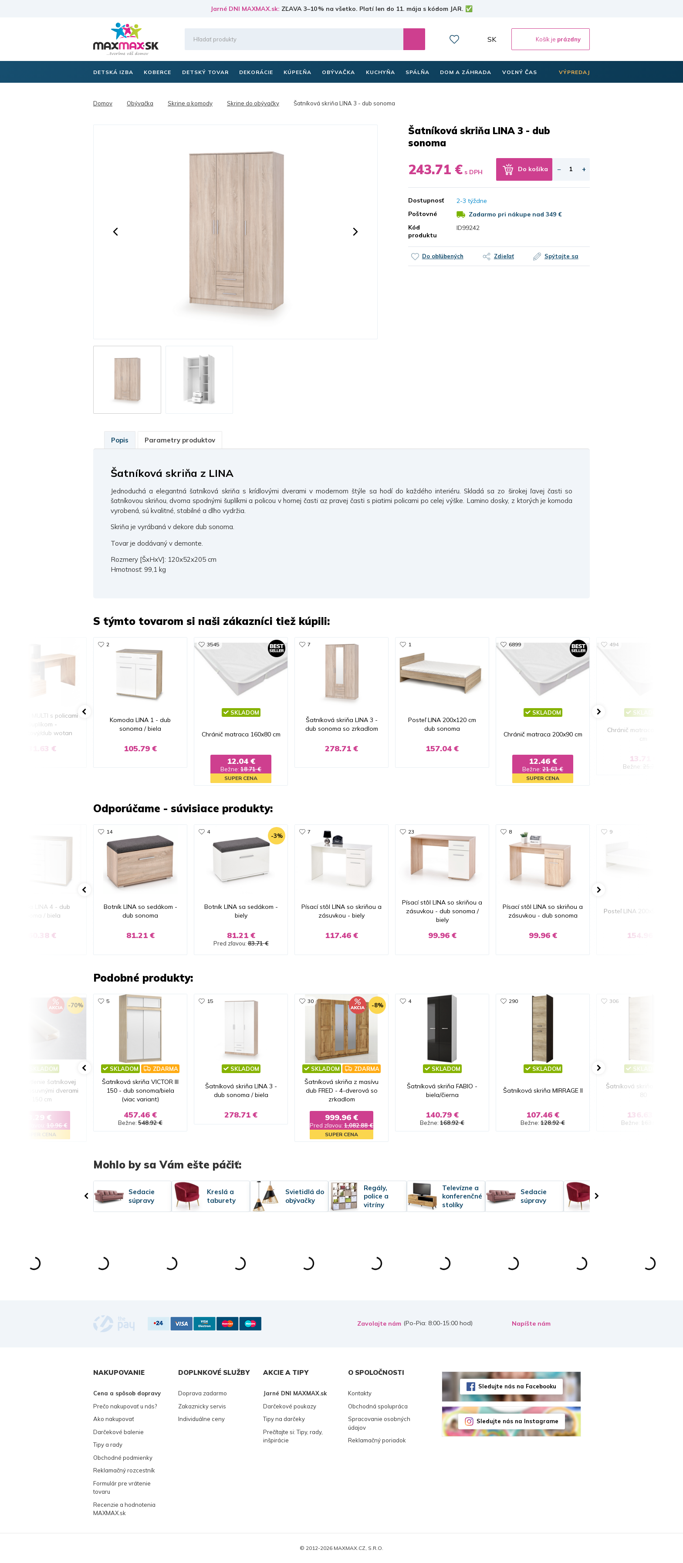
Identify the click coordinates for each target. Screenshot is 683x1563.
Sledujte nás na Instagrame (517, 1421)
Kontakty (360, 1393)
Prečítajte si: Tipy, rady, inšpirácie (293, 1436)
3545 (213, 644)
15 (210, 1001)
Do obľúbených (442, 256)
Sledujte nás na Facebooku (517, 1386)
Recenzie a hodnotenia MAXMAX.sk (124, 1509)
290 (513, 1001)
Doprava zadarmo (202, 1393)
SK (491, 39)
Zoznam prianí (454, 39)
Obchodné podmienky (122, 1457)
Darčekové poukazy (289, 1406)
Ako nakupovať (113, 1418)
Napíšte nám (531, 1323)
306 (614, 1001)
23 (411, 831)
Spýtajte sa (561, 256)
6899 (515, 644)
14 (109, 831)
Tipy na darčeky (284, 1418)
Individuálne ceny (201, 1418)
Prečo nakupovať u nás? (125, 1406)
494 (614, 644)
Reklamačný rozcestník (124, 1470)
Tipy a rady (107, 1444)
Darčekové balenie (118, 1431)
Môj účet (473, 39)
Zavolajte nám (379, 1323)
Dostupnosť (426, 200)
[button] (115, 232)
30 (311, 1001)
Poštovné (422, 214)
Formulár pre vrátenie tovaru (122, 1487)
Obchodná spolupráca (378, 1406)
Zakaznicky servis (202, 1406)
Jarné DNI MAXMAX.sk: (245, 9)
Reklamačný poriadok (377, 1440)
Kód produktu (422, 231)
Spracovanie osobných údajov (379, 1423)
